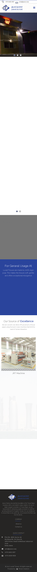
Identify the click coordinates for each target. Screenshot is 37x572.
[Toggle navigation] (34, 8)
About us (18, 524)
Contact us (18, 527)
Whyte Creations (22, 569)
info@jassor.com (24, 2)
